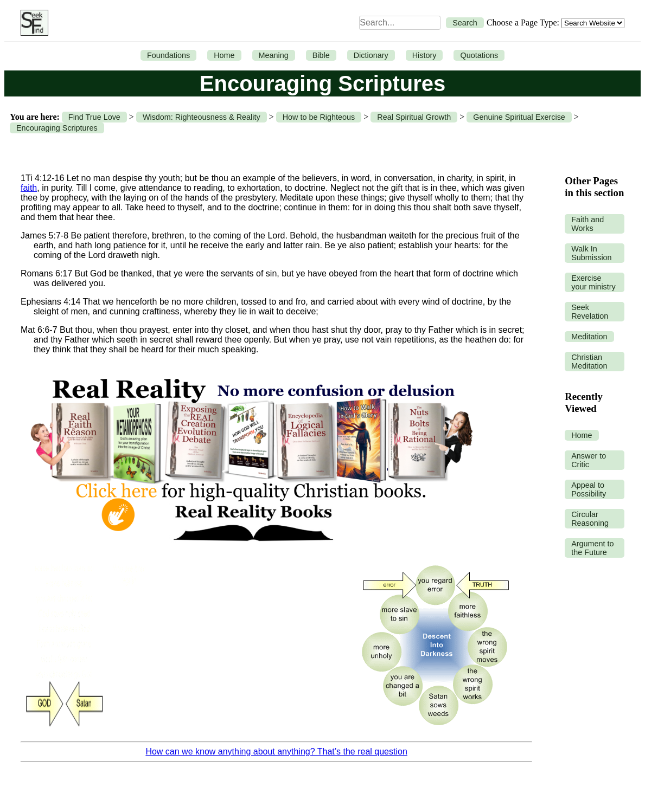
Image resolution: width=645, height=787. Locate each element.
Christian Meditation (589, 361)
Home (224, 55)
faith (29, 187)
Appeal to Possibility (588, 489)
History (424, 55)
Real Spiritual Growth (414, 117)
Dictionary (371, 55)
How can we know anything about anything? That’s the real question (276, 751)
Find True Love (94, 117)
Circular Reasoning (590, 518)
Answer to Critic (588, 460)
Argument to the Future (592, 548)
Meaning (274, 55)
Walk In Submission (591, 253)
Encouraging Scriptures (57, 128)
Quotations (479, 55)
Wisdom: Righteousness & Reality (201, 117)
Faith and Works (587, 224)
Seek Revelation (589, 311)
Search (464, 22)
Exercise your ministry (593, 282)
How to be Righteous (319, 117)
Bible (321, 55)
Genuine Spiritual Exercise (519, 117)
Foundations (168, 55)
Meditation (589, 336)
